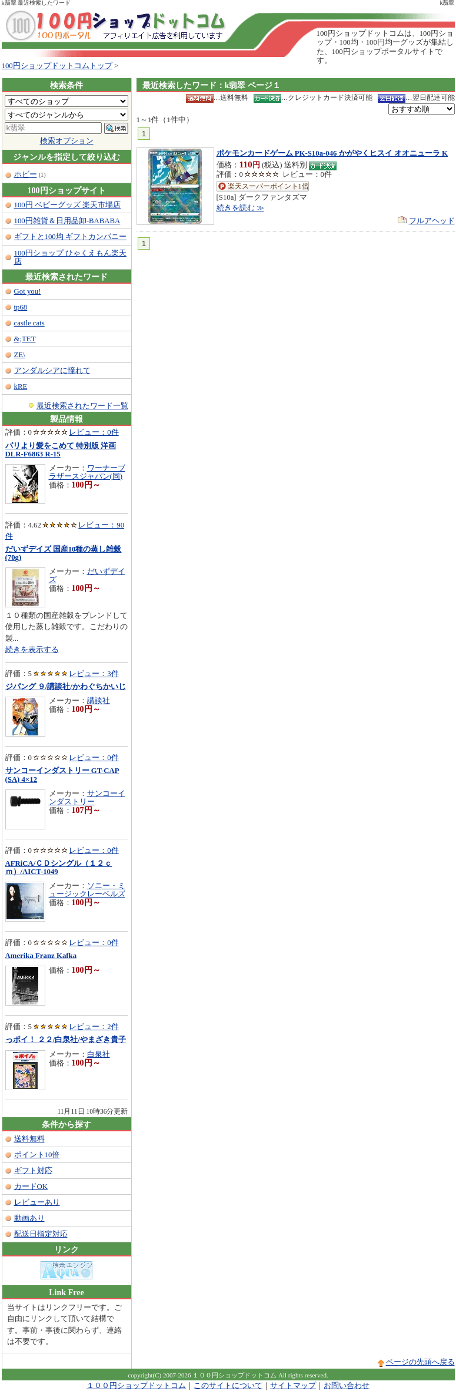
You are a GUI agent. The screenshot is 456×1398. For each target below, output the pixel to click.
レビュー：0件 (93, 432)
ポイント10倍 (37, 1155)
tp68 (21, 307)
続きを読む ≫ (240, 208)
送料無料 (29, 1139)
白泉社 (98, 1054)
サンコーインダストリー (87, 797)
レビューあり (37, 1202)
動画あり (29, 1218)
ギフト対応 (33, 1171)
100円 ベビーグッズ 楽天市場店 (67, 205)
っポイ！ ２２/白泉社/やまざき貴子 (65, 1040)
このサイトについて (228, 1386)
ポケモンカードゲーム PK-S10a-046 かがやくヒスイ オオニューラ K (332, 153)
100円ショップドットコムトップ (57, 66)
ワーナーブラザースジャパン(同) (87, 472)
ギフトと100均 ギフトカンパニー (70, 237)
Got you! (27, 291)
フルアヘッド (432, 221)
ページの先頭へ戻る (420, 1362)
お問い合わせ (347, 1386)
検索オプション (67, 141)
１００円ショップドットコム (136, 1386)
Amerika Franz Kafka (41, 956)
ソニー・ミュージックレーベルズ (87, 890)
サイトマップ (293, 1386)
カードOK (31, 1186)
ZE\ (19, 355)
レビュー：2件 (93, 1027)
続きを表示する (32, 650)
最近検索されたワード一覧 (82, 406)
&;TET (25, 339)
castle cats (29, 323)
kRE (21, 386)
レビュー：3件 (93, 674)
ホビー (25, 174)
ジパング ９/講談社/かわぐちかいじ (65, 687)
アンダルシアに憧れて (52, 371)
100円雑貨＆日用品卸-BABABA (67, 221)
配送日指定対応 (41, 1234)
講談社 (98, 701)
